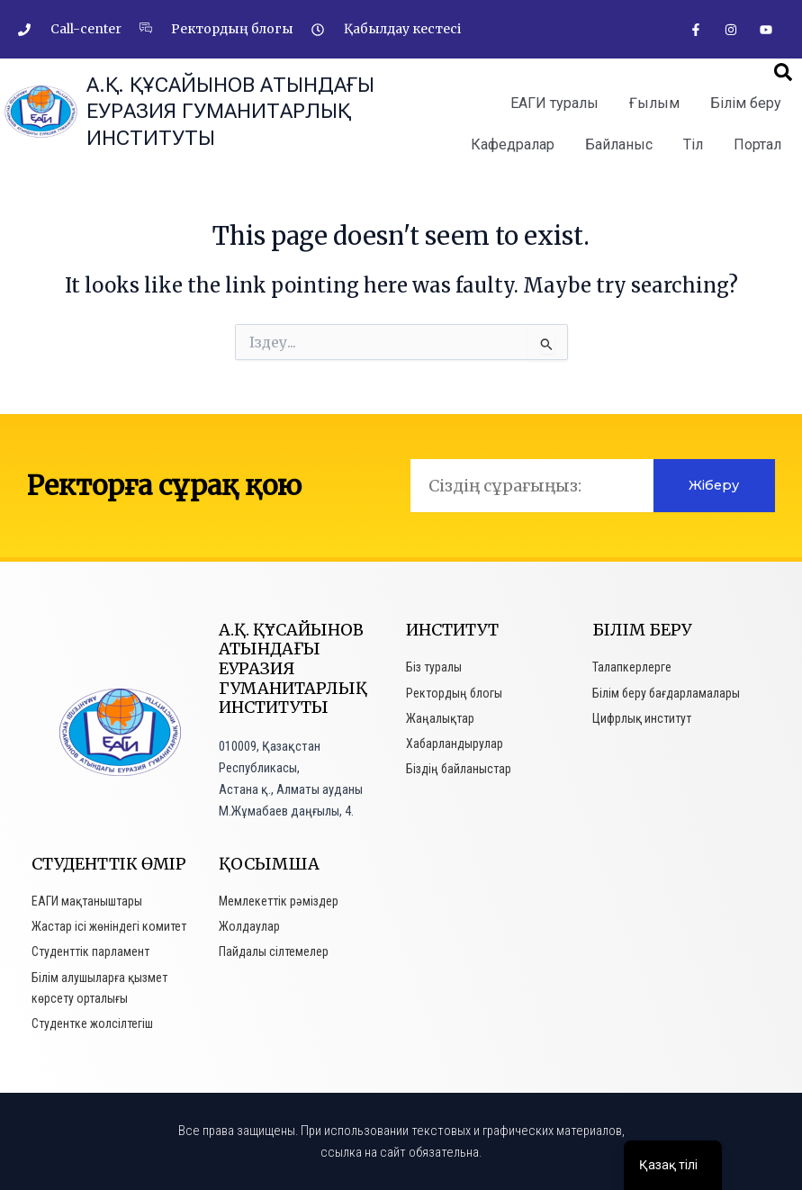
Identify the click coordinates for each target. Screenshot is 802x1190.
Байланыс (619, 144)
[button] (783, 72)
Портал (757, 144)
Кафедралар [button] (512, 144)
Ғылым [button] (654, 103)
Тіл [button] (693, 144)
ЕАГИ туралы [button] (554, 103)
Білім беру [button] (745, 103)
